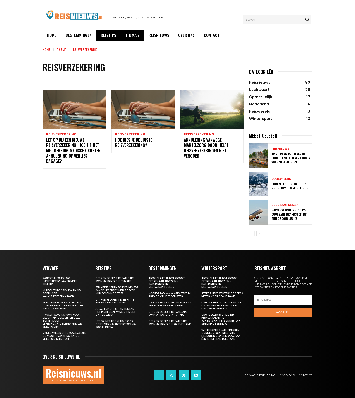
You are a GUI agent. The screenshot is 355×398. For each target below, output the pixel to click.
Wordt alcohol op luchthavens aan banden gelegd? (60, 281)
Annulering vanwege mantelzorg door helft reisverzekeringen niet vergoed (206, 148)
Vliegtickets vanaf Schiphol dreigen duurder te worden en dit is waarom (63, 305)
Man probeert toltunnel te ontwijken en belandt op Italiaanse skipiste (221, 305)
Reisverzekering (61, 134)
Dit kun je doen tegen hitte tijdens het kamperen (115, 301)
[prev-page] (252, 233)
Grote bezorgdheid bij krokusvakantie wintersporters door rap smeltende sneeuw (220, 319)
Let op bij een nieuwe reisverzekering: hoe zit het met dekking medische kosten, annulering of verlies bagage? (73, 151)
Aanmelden (283, 312)
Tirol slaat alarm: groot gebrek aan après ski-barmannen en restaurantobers (167, 283)
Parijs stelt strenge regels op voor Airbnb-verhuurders (170, 304)
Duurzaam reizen (285, 205)
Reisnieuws (280, 149)
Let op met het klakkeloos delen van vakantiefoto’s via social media (116, 324)
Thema (62, 49)
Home (46, 49)
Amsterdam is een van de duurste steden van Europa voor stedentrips (290, 157)
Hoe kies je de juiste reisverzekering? (133, 143)
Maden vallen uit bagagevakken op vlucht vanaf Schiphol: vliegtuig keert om (64, 336)
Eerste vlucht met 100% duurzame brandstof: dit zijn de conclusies (289, 214)
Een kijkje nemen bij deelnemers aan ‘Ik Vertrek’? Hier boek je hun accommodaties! (117, 290)
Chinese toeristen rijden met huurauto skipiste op (289, 186)
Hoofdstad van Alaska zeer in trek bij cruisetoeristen (170, 295)
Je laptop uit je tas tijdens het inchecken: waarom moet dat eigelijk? (116, 312)
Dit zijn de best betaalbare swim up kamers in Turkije (115, 280)
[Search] (307, 19)
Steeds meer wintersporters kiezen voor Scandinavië (222, 295)
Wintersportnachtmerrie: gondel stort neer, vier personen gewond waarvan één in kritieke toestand (220, 334)
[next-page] (259, 233)
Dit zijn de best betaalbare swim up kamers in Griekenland (170, 323)
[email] (283, 300)
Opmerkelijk (281, 179)
